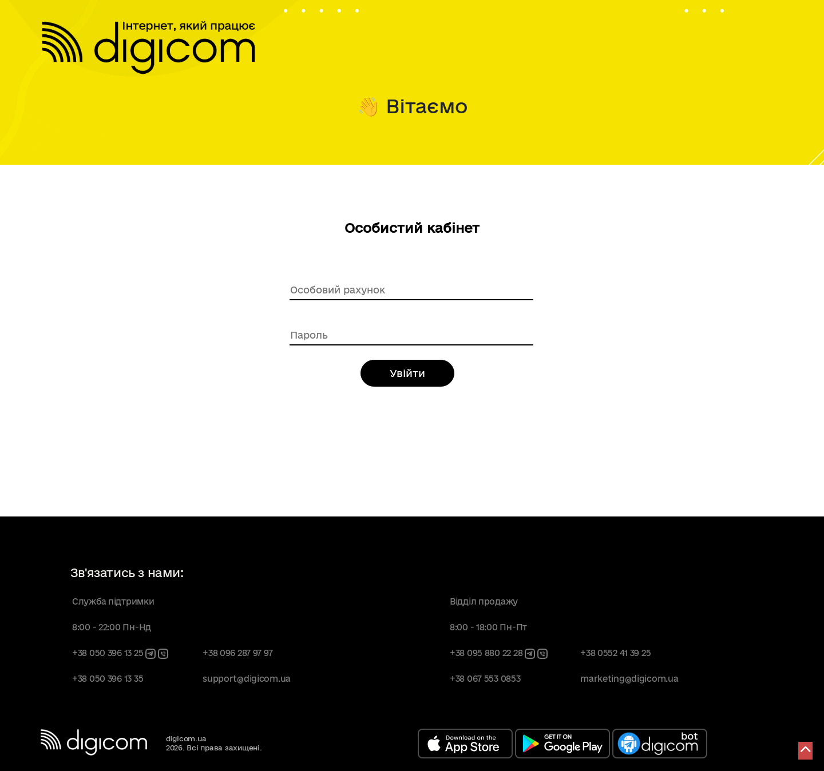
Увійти (407, 373)
